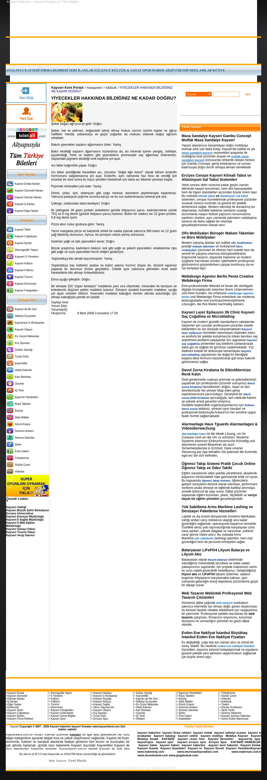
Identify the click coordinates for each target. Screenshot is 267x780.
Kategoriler (94, 87)
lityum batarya (217, 559)
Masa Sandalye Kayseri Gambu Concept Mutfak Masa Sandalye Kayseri (216, 138)
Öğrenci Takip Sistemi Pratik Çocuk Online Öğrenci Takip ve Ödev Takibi (219, 466)
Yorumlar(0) (59, 309)
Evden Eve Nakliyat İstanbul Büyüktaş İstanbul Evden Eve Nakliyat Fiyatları (215, 635)
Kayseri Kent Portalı (67, 87)
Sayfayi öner (60, 302)
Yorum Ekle (59, 306)
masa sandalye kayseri (197, 152)
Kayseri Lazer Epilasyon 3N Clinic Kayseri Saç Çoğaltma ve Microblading (218, 314)
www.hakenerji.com (150, 751)
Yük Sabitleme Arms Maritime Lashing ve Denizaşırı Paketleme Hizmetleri (217, 509)
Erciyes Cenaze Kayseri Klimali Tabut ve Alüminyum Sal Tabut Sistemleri (216, 177)
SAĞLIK (111, 87)
